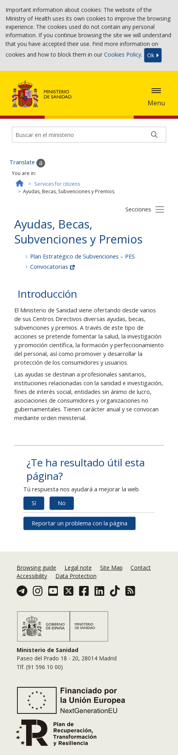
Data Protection (76, 576)
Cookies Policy (122, 55)
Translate (27, 162)
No (62, 503)
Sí (34, 503)
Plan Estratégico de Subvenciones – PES (82, 256)
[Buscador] (89, 135)
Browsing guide (36, 567)
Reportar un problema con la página (79, 523)
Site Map (111, 567)
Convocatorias (52, 266)
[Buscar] (154, 135)
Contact (141, 567)
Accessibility (32, 576)
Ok (153, 55)
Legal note (78, 567)
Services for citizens (57, 184)
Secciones (138, 209)
